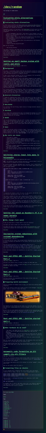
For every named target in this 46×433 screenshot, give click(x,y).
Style (7, 391)
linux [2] (6, 405)
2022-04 (6, 423)
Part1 (13, 279)
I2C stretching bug (31, 226)
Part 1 (6, 264)
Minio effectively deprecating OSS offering (29, 25)
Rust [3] (6, 400)
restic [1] (6, 408)
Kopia (6, 127)
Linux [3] (6, 401)
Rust (7, 260)
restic (8, 65)
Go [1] (5, 414)
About (4, 396)
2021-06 (6, 426)
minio (14, 65)
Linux (5, 159)
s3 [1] (5, 413)
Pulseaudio (9, 159)
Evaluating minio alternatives (18, 18)
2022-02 (6, 424)
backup (8, 19)
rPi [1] (6, 410)
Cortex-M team (36, 310)
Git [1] (6, 409)
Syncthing (8, 110)
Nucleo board (14, 306)
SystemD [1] (7, 412)
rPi (8, 217)
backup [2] (6, 406)
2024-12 (6, 421)
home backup (26, 29)
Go (6, 355)
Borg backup (8, 104)
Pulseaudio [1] (8, 407)
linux (5, 19)
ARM (4, 260)
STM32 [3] (6, 404)
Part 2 (25, 264)
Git (4, 355)
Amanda (7, 117)
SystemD (5, 238)
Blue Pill (39, 287)
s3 (11, 65)
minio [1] (6, 415)
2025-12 (6, 419)
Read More (5, 57)
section (37, 250)
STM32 (10, 260)
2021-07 (6, 425)
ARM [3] (6, 403)
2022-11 (6, 422)
